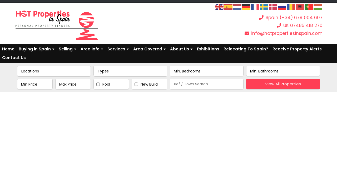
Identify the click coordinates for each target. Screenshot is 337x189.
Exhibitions (208, 49)
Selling (67, 49)
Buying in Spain (36, 49)
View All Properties (283, 84)
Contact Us (14, 57)
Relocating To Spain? (246, 49)
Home (8, 49)
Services (118, 49)
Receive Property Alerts (297, 49)
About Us (181, 49)
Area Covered (149, 49)
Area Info (92, 49)
